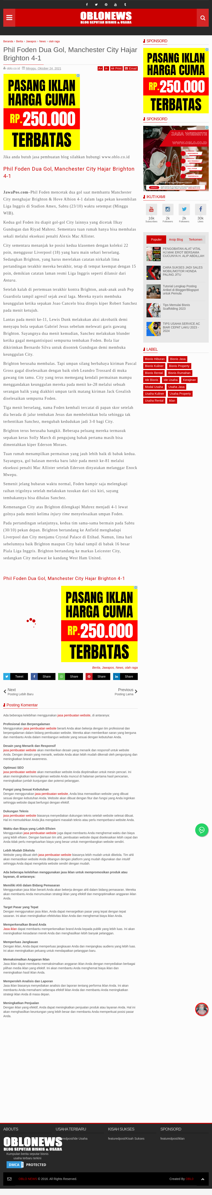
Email (131, 68)
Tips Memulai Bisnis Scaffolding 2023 (176, 306)
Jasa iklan (10, 935)
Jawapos (108, 674)
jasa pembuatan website (73, 721)
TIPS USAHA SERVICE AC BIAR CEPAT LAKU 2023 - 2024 (181, 327)
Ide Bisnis (151, 380)
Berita (96, 674)
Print (116, 68)
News (119, 674)
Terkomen (195, 239)
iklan (172, 400)
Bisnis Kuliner (154, 366)
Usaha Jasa (176, 387)
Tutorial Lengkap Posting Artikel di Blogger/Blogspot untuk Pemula (181, 289)
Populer (156, 239)
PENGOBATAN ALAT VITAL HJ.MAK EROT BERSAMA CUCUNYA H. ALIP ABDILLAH (183, 252)
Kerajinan (189, 380)
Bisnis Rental (154, 373)
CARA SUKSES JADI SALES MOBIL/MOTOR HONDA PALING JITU (183, 271)
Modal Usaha (154, 387)
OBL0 (189, 1185)
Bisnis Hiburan (155, 359)
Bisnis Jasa (178, 359)
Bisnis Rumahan (179, 373)
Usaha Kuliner (154, 393)
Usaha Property (180, 393)
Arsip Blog (176, 239)
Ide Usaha (171, 380)
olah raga (131, 674)
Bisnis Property (179, 366)
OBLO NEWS (28, 1185)
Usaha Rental (154, 400)
